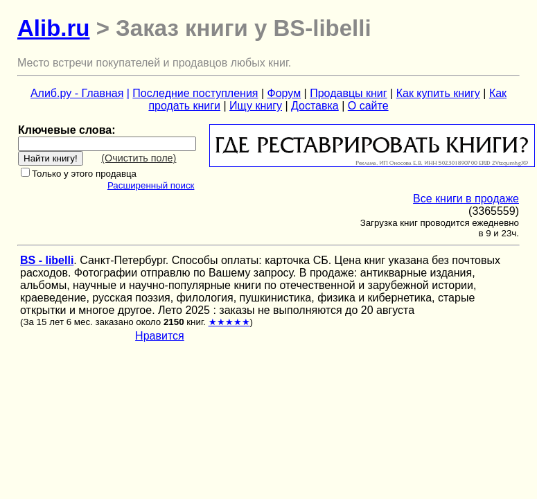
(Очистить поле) (138, 158)
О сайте (368, 106)
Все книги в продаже (466, 198)
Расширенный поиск (151, 185)
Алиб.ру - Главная (76, 93)
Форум (284, 93)
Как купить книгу (438, 93)
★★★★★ (229, 322)
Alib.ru (53, 28)
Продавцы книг (348, 93)
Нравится (159, 336)
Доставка (315, 106)
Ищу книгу (255, 106)
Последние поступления (195, 93)
